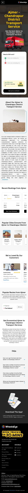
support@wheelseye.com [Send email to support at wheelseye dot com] (11, 479)
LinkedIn (17, 450)
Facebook (18, 447)
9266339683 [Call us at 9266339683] (17, 486)
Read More (6, 280)
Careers (4, 467)
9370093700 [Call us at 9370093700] (9, 481)
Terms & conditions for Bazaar (7, 455)
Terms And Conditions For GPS (7, 448)
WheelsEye (12, 490)
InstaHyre (18, 455)
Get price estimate (14, 91)
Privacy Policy (5, 452)
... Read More (4, 179)
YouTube (18, 452)
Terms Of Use (5, 462)
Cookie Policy (5, 465)
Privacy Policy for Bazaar (6, 459)
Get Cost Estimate (11, 211)
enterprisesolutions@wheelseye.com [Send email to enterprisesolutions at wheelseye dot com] (10, 484)
